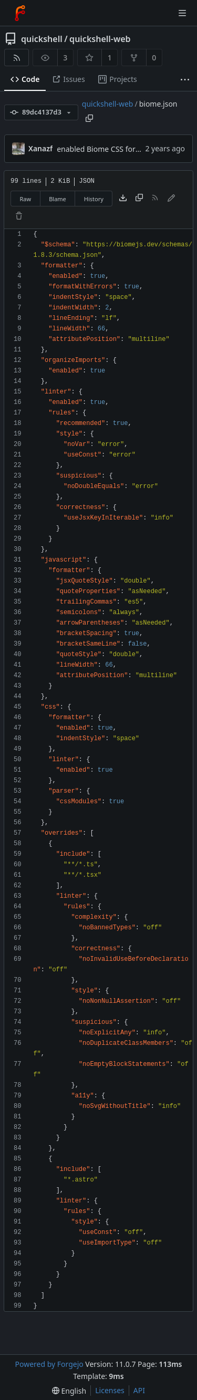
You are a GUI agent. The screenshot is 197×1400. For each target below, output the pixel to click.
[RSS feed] (16, 57)
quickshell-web (99, 39)
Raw (26, 199)
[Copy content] (139, 199)
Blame (57, 199)
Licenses (110, 1390)
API (139, 1390)
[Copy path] (89, 118)
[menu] (69, 1391)
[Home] (20, 13)
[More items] (185, 79)
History (93, 199)
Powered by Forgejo (49, 1364)
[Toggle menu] (182, 13)
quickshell (42, 39)
